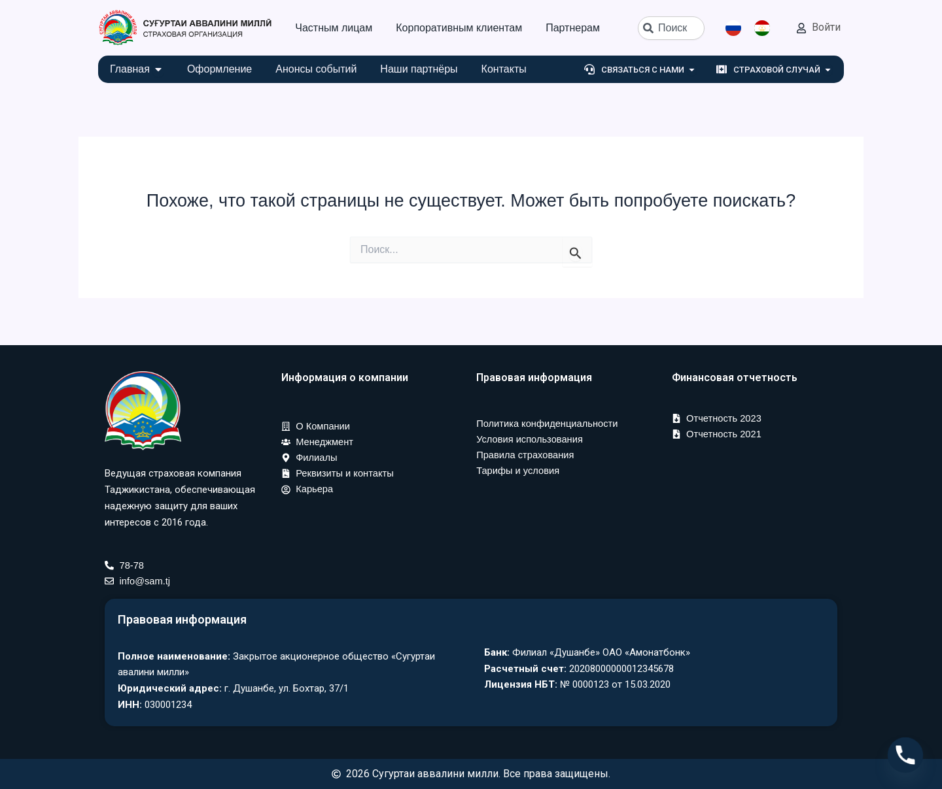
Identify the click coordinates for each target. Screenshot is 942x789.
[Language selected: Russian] (754, 28)
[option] (765, 28)
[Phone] (905, 755)
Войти (826, 27)
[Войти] (801, 28)
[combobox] (671, 28)
